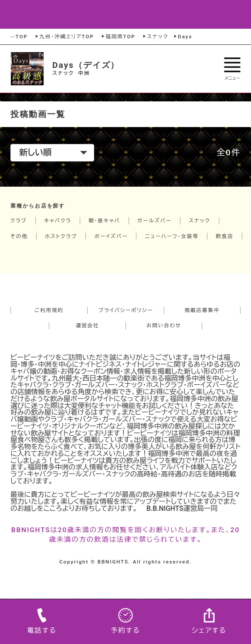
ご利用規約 (49, 310)
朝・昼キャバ (104, 221)
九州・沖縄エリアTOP (64, 37)
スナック (155, 37)
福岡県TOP (117, 37)
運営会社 (87, 325)
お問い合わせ (163, 325)
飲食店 (224, 236)
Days (182, 37)
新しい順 (53, 153)
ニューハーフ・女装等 (172, 236)
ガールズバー (154, 221)
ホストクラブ (61, 236)
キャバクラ (57, 221)
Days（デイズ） (85, 65)
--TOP (19, 37)
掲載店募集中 (202, 310)
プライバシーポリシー (125, 310)
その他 (19, 236)
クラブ (18, 221)
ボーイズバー (111, 236)
